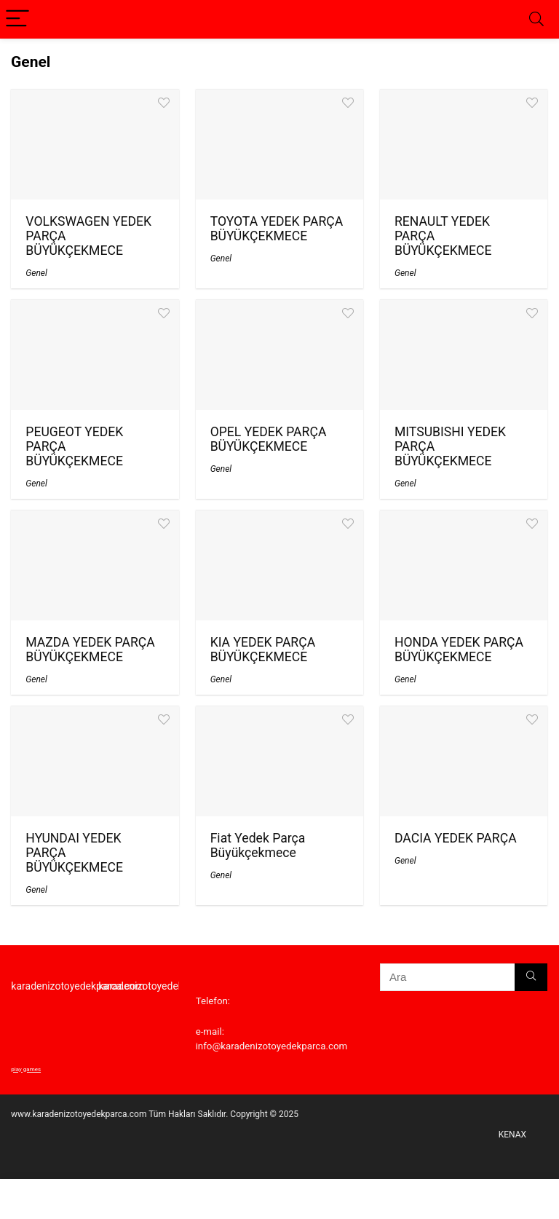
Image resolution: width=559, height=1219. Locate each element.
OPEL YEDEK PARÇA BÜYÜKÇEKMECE (268, 439)
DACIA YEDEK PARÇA (456, 838)
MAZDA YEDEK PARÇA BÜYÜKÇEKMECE (89, 649)
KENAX (512, 1134)
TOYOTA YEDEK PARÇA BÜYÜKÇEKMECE (277, 228)
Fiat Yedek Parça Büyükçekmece (258, 845)
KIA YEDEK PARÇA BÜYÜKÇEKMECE (263, 649)
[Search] (536, 19)
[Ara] (531, 977)
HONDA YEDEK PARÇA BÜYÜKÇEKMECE (459, 649)
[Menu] (17, 19)
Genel (36, 273)
